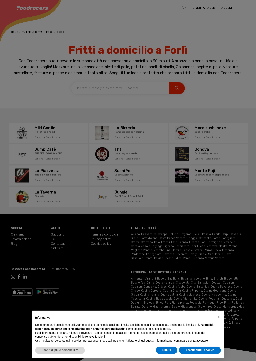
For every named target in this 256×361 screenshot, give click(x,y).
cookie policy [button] (162, 328)
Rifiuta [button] (166, 350)
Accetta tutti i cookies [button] (199, 350)
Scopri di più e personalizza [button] (60, 350)
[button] (219, 317)
